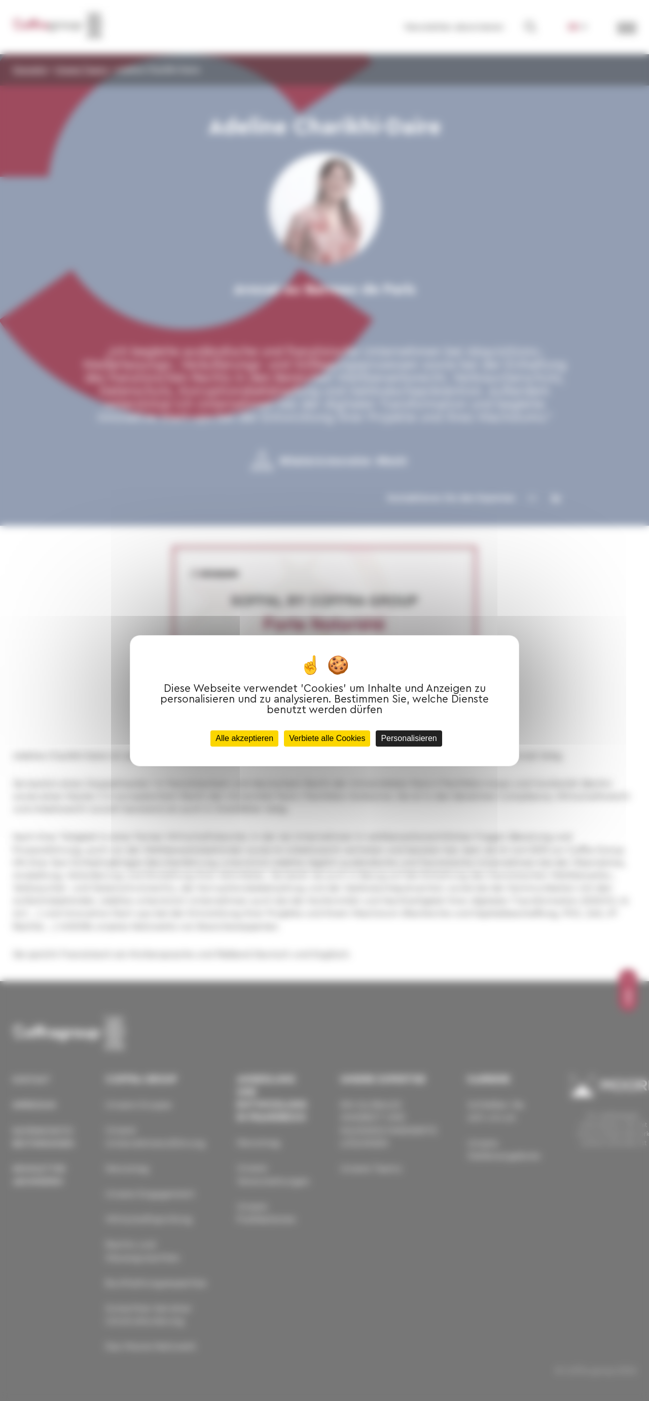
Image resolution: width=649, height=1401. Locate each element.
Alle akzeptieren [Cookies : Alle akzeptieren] (244, 738)
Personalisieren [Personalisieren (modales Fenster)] (409, 738)
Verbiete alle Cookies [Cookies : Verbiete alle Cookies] (327, 738)
